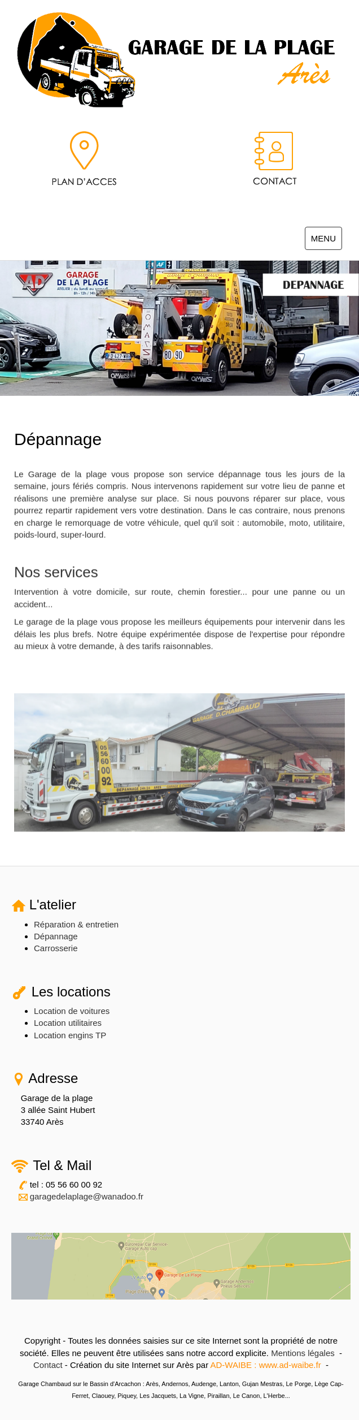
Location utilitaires (68, 1023)
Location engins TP (70, 1035)
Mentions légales (303, 1353)
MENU (326, 241)
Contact (48, 1365)
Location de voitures (72, 1011)
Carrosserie (56, 948)
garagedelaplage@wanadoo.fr (86, 1196)
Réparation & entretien (76, 924)
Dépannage (56, 936)
